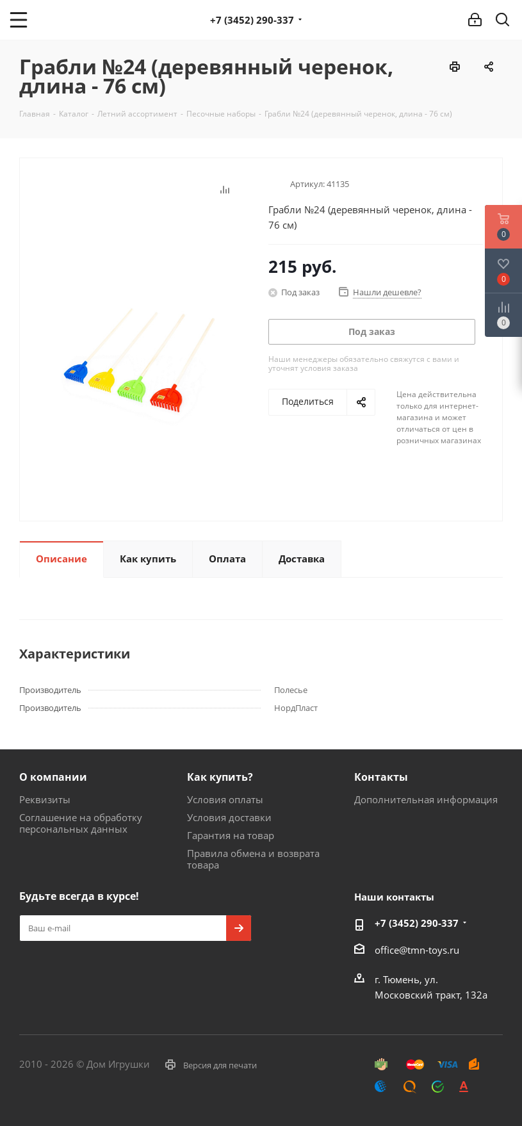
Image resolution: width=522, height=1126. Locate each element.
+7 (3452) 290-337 (252, 19)
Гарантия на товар (230, 835)
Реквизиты (44, 799)
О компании (53, 777)
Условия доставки (229, 817)
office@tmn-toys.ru (417, 949)
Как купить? (220, 777)
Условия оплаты (225, 799)
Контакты (381, 777)
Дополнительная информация (426, 799)
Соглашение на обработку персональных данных (80, 823)
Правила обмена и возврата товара (253, 859)
